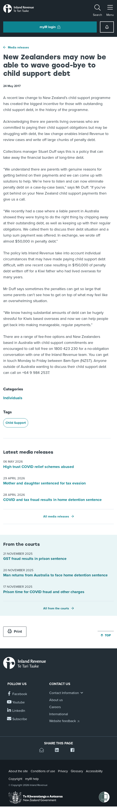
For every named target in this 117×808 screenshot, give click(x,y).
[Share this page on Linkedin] (58, 750)
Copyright (15, 779)
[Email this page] (42, 750)
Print (15, 631)
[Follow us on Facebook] (17, 694)
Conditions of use (43, 771)
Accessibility (94, 771)
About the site (18, 771)
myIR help (32, 779)
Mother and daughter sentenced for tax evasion (44, 483)
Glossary (77, 771)
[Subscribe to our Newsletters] (17, 719)
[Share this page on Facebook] (74, 750)
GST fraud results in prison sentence (34, 558)
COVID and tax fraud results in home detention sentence (52, 499)
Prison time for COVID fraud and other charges (43, 591)
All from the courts (56, 608)
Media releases (18, 47)
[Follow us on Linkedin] (16, 711)
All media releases (56, 516)
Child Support (16, 423)
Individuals (12, 398)
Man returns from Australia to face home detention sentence (55, 575)
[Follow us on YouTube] (16, 702)
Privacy (63, 771)
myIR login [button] (50, 27)
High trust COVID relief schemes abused (38, 466)
